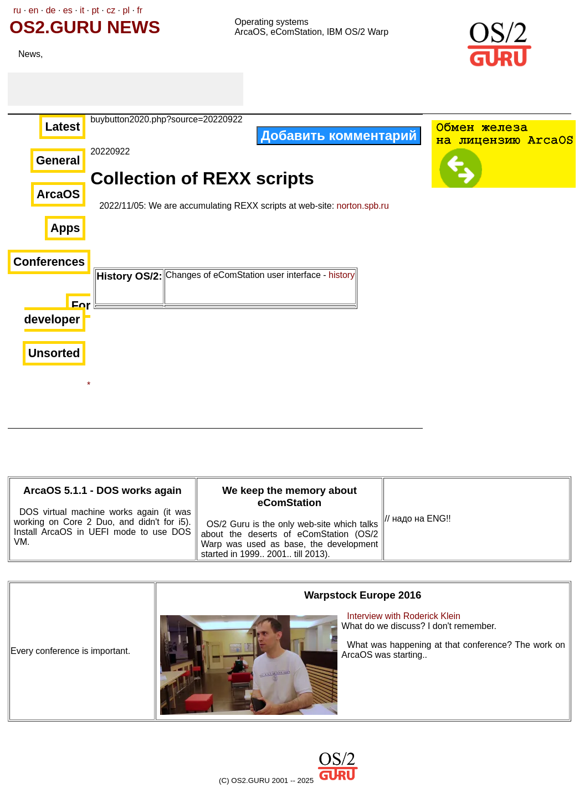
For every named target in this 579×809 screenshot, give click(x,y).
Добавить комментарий (339, 135)
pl (125, 10)
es (68, 10)
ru (17, 10)
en (34, 10)
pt (95, 10)
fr (139, 10)
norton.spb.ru (363, 205)
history (342, 275)
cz (110, 10)
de (51, 10)
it (82, 10)
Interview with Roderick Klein (403, 616)
